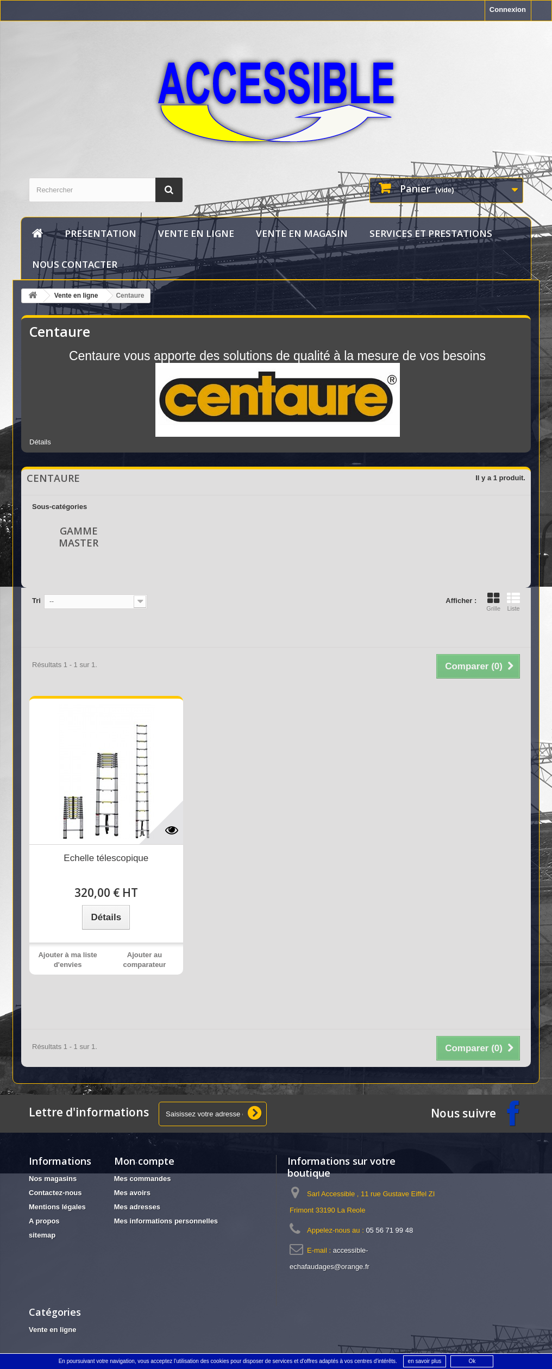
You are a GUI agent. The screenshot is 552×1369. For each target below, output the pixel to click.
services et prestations (430, 233)
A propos (44, 1221)
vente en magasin (302, 233)
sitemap (42, 1235)
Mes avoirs (132, 1193)
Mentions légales (57, 1207)
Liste (513, 602)
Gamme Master (78, 536)
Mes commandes (142, 1179)
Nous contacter (74, 264)
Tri (36, 600)
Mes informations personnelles (166, 1221)
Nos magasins (53, 1179)
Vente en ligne (196, 233)
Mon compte (144, 1160)
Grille (493, 602)
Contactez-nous (55, 1193)
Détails (40, 442)
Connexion (508, 9)
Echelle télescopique (106, 858)
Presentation (100, 233)
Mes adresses (137, 1207)
